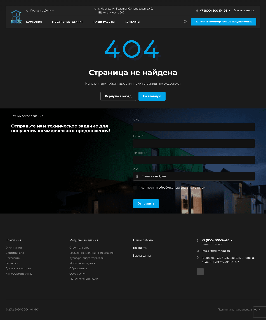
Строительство (79, 247)
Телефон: (140, 152)
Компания (13, 240)
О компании (14, 247)
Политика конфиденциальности (239, 309)
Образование (78, 268)
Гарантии (12, 263)
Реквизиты (13, 258)
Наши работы (143, 240)
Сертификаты (15, 252)
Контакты (140, 248)
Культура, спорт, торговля (86, 258)
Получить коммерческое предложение (224, 21)
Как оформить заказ (19, 273)
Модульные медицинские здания (91, 252)
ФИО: (137, 119)
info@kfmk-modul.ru (216, 250)
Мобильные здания (82, 263)
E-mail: (138, 136)
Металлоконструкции (83, 278)
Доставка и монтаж (18, 268)
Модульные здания (83, 240)
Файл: (137, 169)
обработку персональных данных (182, 187)
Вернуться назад (118, 96)
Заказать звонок (244, 10)
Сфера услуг (77, 273)
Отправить (146, 203)
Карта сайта (142, 255)
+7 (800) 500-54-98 (213, 10)
